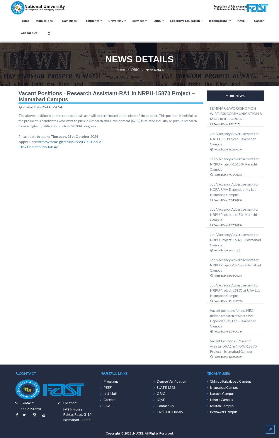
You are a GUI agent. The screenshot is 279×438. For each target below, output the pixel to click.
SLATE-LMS (166, 388)
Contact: (27, 403)
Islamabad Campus (224, 388)
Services (139, 20)
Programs (111, 381)
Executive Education (186, 20)
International (220, 20)
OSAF (108, 406)
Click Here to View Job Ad (38, 147)
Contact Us (29, 33)
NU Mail (110, 394)
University (117, 20)
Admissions (45, 20)
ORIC (158, 20)
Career (259, 21)
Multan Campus (222, 406)
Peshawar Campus (223, 412)
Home (25, 21)
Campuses (70, 20)
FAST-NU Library (170, 412)
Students (94, 20)
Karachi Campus (222, 394)
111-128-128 (31, 409)
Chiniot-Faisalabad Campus (230, 381)
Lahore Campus (221, 400)
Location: (70, 403)
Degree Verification (171, 381)
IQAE (242, 20)
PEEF (108, 388)
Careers (109, 400)
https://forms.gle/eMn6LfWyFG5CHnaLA (69, 142)
